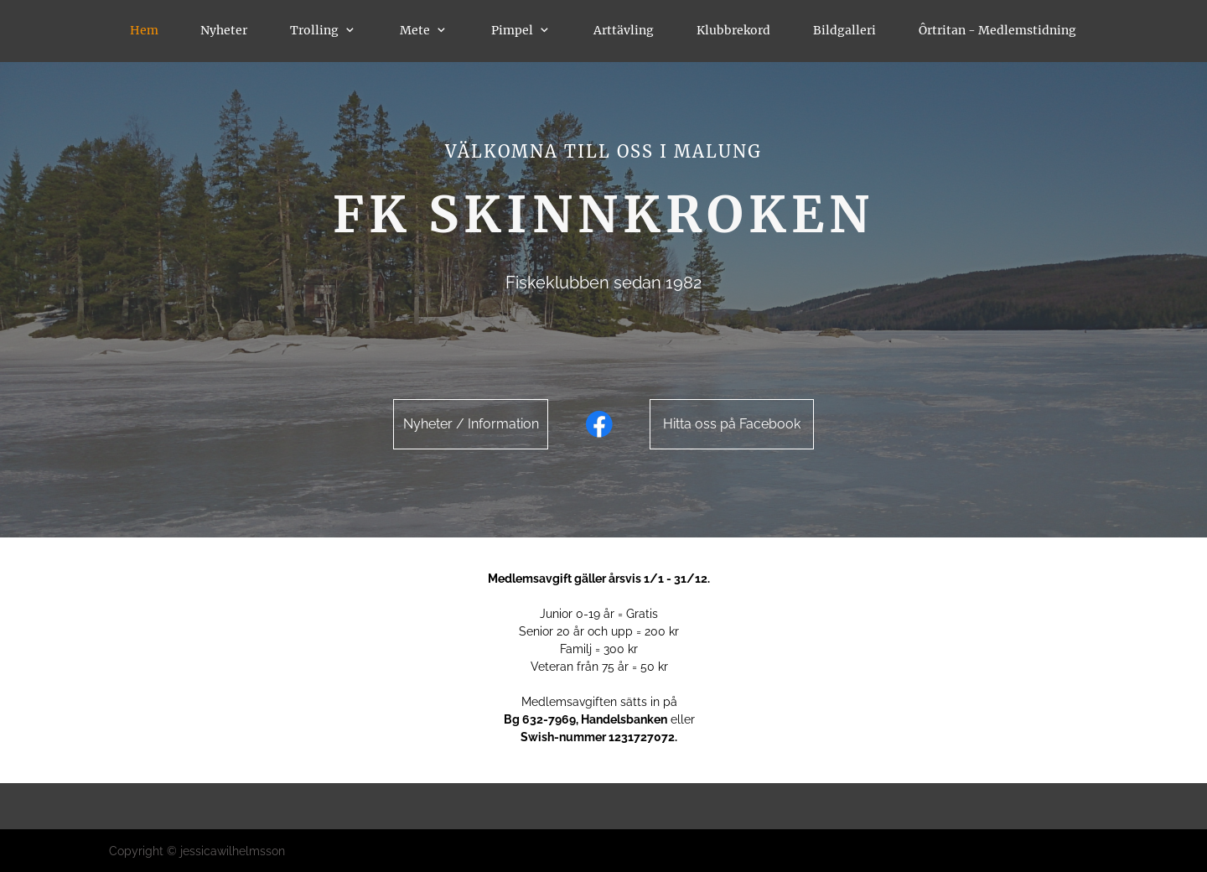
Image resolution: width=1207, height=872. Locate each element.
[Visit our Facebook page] (599, 424)
